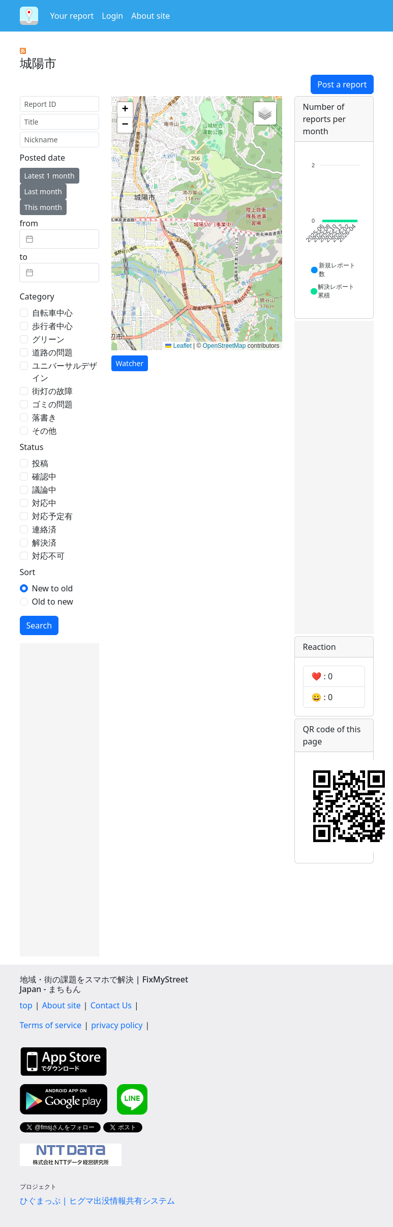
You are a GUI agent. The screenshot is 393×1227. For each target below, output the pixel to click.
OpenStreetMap (224, 345)
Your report (72, 15)
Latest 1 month (49, 176)
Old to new (52, 601)
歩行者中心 (52, 326)
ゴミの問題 (52, 404)
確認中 (44, 476)
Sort (28, 572)
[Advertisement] (59, 799)
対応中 (44, 502)
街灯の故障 (52, 391)
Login (112, 15)
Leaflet (178, 345)
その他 (44, 430)
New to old (52, 588)
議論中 (44, 489)
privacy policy (116, 1025)
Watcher (130, 363)
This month (43, 207)
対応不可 (48, 555)
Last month (43, 191)
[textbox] (59, 239)
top (26, 1005)
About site (150, 15)
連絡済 (44, 529)
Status (32, 447)
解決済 (44, 542)
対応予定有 (52, 516)
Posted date (42, 157)
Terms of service (51, 1025)
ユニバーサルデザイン (64, 371)
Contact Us (111, 1005)
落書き (44, 417)
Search (39, 625)
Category (37, 296)
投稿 (40, 463)
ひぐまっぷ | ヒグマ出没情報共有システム (97, 1200)
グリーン (48, 339)
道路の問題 (52, 352)
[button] (125, 109)
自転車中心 (52, 312)
